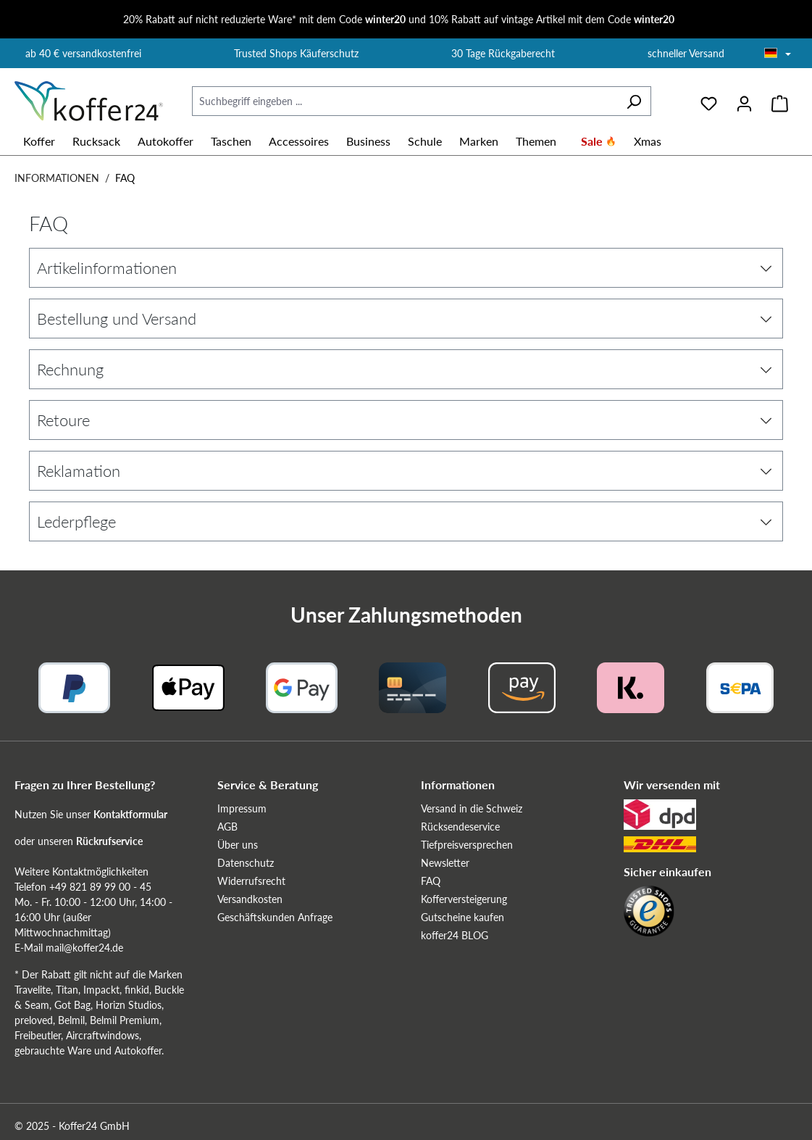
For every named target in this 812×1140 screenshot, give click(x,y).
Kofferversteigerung (464, 899)
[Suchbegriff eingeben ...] (404, 101)
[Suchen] (633, 101)
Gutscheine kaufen (462, 917)
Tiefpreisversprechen (467, 845)
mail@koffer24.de (84, 947)
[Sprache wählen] (777, 54)
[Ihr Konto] (744, 101)
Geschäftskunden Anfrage (274, 917)
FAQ (430, 881)
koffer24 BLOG (454, 935)
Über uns (237, 845)
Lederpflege (404, 521)
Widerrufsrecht (251, 881)
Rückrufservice (109, 841)
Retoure (404, 420)
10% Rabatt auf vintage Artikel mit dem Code (551, 19)
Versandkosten (249, 899)
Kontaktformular (130, 814)
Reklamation (404, 471)
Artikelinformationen (404, 268)
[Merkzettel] (709, 101)
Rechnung (404, 369)
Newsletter (445, 863)
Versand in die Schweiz (471, 808)
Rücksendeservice (460, 826)
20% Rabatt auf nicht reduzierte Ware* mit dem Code (264, 19)
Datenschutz (245, 863)
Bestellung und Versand (404, 318)
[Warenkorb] (780, 101)
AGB (227, 826)
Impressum (242, 808)
